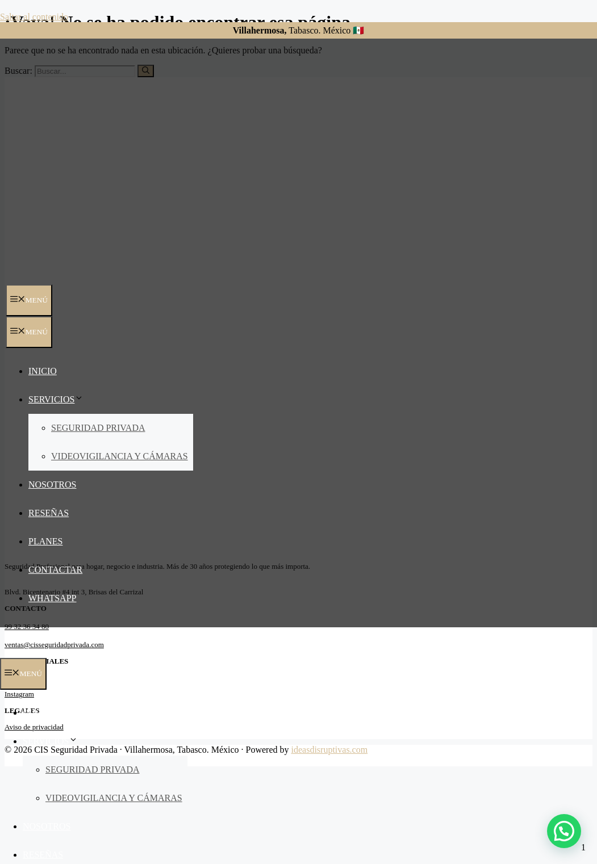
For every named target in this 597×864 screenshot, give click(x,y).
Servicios (56, 399)
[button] (564, 831)
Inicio (42, 371)
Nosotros (52, 484)
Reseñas (48, 513)
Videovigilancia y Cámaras (119, 456)
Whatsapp (52, 598)
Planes (45, 541)
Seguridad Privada (98, 428)
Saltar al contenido (34, 17)
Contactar (55, 569)
